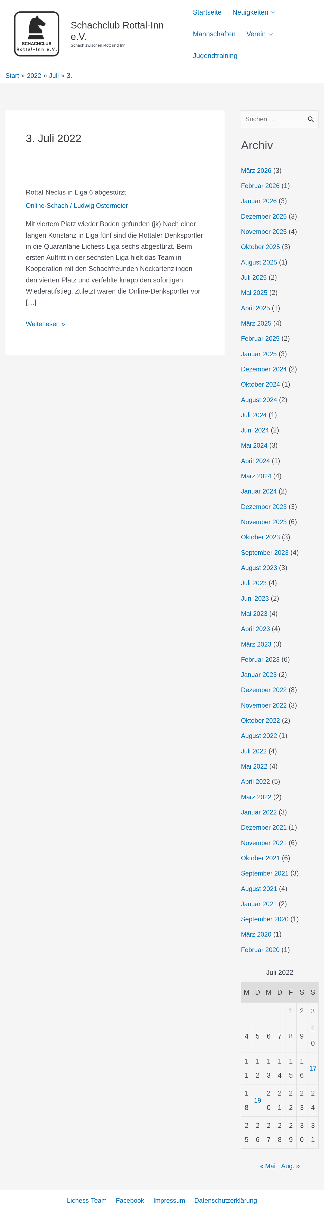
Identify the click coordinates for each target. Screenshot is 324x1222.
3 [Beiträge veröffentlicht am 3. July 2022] (313, 1010)
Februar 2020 (261, 949)
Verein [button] (262, 34)
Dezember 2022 (265, 689)
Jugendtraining (215, 55)
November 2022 (265, 705)
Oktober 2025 (261, 247)
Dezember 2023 (265, 506)
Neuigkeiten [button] (256, 12)
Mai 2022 (255, 766)
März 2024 (257, 476)
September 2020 (266, 918)
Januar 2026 (260, 201)
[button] (274, 12)
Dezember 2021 (265, 827)
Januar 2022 (260, 812)
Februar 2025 (261, 339)
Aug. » (290, 1165)
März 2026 (257, 171)
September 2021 (266, 873)
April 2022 (256, 781)
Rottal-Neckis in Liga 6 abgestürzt (79, 192)
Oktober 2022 (261, 720)
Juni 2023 (255, 598)
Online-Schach (48, 205)
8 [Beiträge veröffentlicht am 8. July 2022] (291, 1035)
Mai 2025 (255, 293)
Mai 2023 (255, 613)
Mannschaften (214, 34)
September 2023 (266, 552)
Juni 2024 (255, 430)
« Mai (267, 1165)
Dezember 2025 (265, 217)
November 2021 (265, 842)
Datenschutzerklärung (225, 1200)
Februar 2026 (261, 186)
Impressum (168, 1200)
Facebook (130, 1200)
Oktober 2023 (261, 537)
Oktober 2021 (261, 857)
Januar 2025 (260, 354)
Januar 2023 (260, 674)
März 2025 (257, 323)
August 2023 (260, 567)
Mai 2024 (255, 445)
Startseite (207, 12)
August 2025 (260, 262)
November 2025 (265, 232)
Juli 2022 (254, 751)
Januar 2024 (260, 491)
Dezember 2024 (265, 369)
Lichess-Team (87, 1200)
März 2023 (257, 644)
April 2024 (256, 461)
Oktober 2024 (261, 384)
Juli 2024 (254, 415)
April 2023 (256, 628)
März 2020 (257, 934)
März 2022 (257, 796)
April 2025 (256, 308)
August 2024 (260, 400)
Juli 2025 (254, 278)
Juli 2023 (254, 583)
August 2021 (260, 888)
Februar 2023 (261, 659)
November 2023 (265, 522)
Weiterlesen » (46, 322)
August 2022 (260, 735)
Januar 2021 (260, 903)
